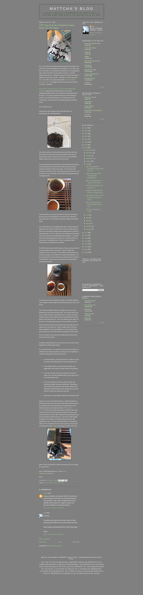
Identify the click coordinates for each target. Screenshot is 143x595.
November (89, 153)
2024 (86, 130)
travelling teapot (89, 300)
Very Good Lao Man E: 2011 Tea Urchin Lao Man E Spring (95, 197)
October (89, 155)
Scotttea (87, 82)
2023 (86, 133)
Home (59, 542)
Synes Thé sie (89, 106)
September (89, 158)
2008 (86, 252)
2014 (86, 235)
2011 (86, 244)
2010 (86, 246)
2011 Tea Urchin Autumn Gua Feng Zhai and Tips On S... (94, 204)
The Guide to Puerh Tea (92, 61)
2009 (86, 249)
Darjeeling (87, 309)
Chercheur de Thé (90, 97)
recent (64, 471)
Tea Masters (88, 102)
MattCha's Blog (72, 9)
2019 (86, 145)
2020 (86, 142)
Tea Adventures (89, 78)
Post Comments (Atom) (55, 546)
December (89, 150)
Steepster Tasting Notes (46, 473)
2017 (86, 232)
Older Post (76, 542)
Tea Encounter (89, 314)
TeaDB (86, 56)
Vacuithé (87, 115)
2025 (86, 128)
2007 (46, 482)
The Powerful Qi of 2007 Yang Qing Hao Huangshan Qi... (93, 176)
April (87, 220)
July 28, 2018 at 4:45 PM (53, 508)
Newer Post (42, 542)
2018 (86, 147)
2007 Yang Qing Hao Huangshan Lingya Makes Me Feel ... (95, 169)
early (57, 471)
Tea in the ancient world (92, 43)
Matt (44, 513)
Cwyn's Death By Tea (91, 74)
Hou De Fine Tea (89, 305)
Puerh (50, 482)
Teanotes (87, 52)
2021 (86, 139)
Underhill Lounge (90, 69)
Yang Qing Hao (59, 482)
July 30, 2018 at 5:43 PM (53, 534)
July (87, 164)
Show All (102, 87)
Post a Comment (44, 539)
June (88, 215)
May (87, 218)
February (89, 226)
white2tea (87, 318)
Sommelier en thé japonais (93, 110)
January (89, 229)
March (88, 223)
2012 (86, 241)
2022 (86, 136)
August (88, 161)
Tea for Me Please (90, 48)
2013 (86, 238)
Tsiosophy (87, 65)
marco (45, 493)
